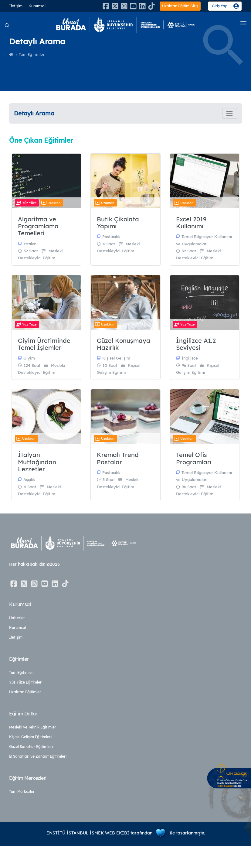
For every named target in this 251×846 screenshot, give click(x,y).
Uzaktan (50, 202)
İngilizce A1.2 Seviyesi (196, 344)
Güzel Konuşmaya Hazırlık (123, 344)
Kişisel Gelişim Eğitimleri (30, 737)
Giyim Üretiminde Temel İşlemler (44, 344)
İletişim (15, 6)
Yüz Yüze (25, 202)
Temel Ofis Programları (193, 458)
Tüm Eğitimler (32, 54)
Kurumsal (37, 6)
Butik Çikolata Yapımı (118, 223)
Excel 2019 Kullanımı (191, 223)
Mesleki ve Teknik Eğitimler (32, 727)
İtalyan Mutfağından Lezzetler (37, 461)
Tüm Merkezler (22, 791)
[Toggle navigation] (229, 113)
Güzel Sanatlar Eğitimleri (31, 746)
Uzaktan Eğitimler (25, 692)
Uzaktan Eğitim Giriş (180, 6)
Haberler (17, 618)
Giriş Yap (220, 6)
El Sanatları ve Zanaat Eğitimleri (37, 756)
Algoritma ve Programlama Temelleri (38, 226)
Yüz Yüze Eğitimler (25, 682)
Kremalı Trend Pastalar (118, 458)
